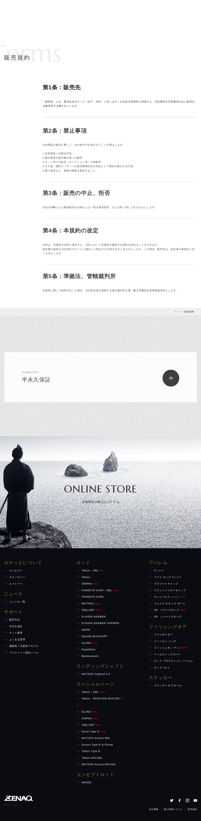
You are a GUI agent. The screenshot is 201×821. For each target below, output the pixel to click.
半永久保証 (16, 626)
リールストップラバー (167, 654)
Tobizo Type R (91, 751)
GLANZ (90, 643)
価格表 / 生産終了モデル (24, 646)
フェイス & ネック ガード (169, 603)
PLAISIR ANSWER (94, 616)
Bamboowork (90, 656)
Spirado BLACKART (95, 636)
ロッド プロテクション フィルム (173, 660)
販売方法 (14, 619)
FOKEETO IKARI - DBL (100, 590)
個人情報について (174, 809)
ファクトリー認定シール (24, 652)
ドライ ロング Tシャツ (168, 577)
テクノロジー (17, 577)
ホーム (176, 311)
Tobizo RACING (92, 757)
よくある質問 (17, 639)
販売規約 (193, 809)
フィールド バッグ (165, 641)
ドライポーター (163, 634)
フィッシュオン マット (171, 647)
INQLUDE (91, 610)
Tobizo (86, 577)
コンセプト (16, 570)
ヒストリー (16, 583)
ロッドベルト (162, 667)
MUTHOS (91, 603)
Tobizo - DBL (93, 570)
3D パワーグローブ (170, 610)
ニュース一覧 (17, 601)
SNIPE (86, 629)
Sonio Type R (94, 731)
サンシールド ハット (170, 596)
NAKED (86, 782)
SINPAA (90, 583)
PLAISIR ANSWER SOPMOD (100, 623)
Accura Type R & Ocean (97, 744)
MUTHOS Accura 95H (96, 738)
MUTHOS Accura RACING (99, 764)
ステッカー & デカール (168, 685)
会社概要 (156, 809)
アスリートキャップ (166, 583)
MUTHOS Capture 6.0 (96, 674)
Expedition (88, 649)
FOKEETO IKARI (93, 596)
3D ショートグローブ (168, 616)
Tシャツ (159, 570)
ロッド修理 (16, 632)
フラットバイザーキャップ (170, 590)
